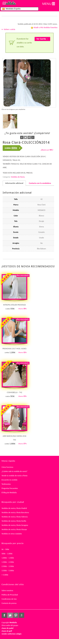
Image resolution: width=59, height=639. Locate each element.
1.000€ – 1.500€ (8, 558)
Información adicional (14, 183)
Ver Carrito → (42, 39)
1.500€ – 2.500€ (8, 562)
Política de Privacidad (10, 595)
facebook (21, 137)
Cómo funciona (7, 467)
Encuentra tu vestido (9, 480)
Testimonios (6, 484)
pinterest (29, 137)
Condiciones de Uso (9, 599)
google (32, 137)
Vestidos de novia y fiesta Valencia (15, 517)
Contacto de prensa (9, 603)
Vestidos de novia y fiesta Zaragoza (15, 525)
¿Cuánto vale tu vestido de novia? (14, 471)
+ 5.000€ (5, 575)
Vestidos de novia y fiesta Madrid (14, 508)
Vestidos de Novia (18, 177)
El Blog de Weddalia (9, 492)
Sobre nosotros (7, 590)
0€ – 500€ (5, 549)
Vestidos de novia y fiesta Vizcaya (14, 529)
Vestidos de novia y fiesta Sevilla (14, 521)
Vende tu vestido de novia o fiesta (14, 476)
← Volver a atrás (8, 29)
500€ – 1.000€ (7, 554)
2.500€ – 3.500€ (8, 566)
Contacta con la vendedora (40, 183)
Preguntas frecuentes (10, 488)
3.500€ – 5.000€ (8, 570)
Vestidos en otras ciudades (12, 534)
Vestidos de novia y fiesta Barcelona (15, 512)
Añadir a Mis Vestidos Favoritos (45, 27)
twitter (25, 137)
